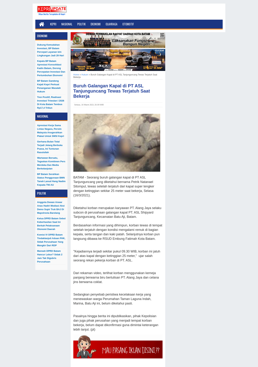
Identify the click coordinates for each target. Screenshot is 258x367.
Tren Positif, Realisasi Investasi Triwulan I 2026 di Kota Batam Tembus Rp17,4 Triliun (50, 102)
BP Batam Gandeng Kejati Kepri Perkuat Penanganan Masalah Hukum (49, 86)
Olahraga (111, 24)
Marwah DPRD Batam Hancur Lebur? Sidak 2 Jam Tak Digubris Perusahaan (49, 256)
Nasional (66, 24)
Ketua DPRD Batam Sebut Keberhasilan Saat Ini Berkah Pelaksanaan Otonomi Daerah (51, 223)
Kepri (53, 24)
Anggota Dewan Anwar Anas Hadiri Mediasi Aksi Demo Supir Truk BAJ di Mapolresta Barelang (51, 207)
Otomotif (128, 24)
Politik (81, 24)
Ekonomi (96, 24)
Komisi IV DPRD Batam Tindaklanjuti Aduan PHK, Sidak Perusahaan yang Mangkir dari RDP (51, 240)
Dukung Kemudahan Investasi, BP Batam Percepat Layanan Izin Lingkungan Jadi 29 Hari (50, 50)
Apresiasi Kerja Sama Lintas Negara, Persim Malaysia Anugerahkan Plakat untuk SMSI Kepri (50, 130)
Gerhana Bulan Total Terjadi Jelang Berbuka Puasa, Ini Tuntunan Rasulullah (49, 147)
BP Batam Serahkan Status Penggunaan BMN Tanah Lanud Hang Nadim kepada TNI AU (51, 179)
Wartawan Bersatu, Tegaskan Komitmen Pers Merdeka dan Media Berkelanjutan (51, 163)
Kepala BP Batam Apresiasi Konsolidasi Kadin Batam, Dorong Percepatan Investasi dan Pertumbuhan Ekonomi (51, 68)
